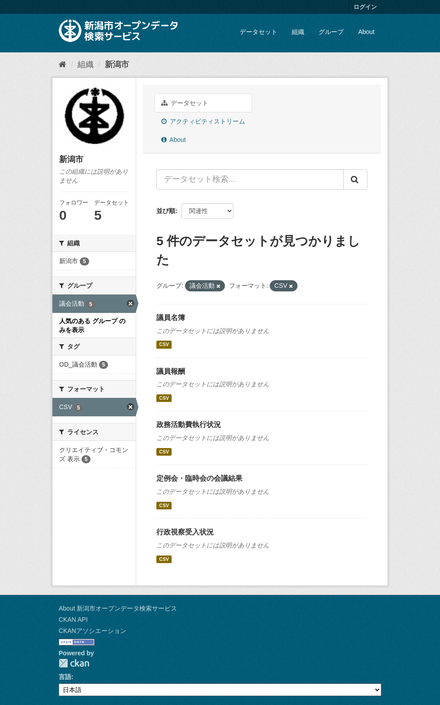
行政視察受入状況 (185, 532)
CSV (164, 344)
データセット (258, 31)
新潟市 (117, 64)
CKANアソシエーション (92, 630)
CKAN (74, 663)
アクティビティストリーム (203, 121)
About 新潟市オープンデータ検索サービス (118, 608)
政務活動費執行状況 (188, 424)
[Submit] (355, 179)
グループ (331, 31)
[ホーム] (62, 64)
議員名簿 (170, 317)
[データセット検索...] (250, 179)
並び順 (165, 210)
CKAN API (73, 619)
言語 (65, 676)
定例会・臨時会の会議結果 (199, 478)
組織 (298, 31)
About (366, 31)
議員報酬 (170, 371)
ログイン (365, 7)
